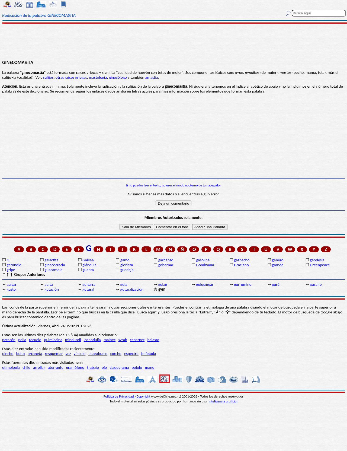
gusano (316, 284)
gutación (51, 289)
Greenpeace (320, 264)
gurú (275, 284)
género (278, 260)
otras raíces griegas (71, 77)
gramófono (75, 367)
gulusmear (204, 284)
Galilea (88, 260)
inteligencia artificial (223, 401)
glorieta (126, 264)
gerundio (14, 264)
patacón (8, 339)
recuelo (35, 339)
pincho (7, 353)
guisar (12, 284)
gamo (125, 260)
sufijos (48, 77)
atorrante (55, 367)
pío (104, 367)
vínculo (80, 353)
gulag (162, 284)
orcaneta (35, 353)
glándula (89, 264)
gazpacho (241, 260)
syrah (122, 339)
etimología (11, 367)
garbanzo (166, 260)
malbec (109, 339)
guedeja (127, 269)
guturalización (131, 289)
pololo (137, 367)
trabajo (93, 367)
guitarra (88, 284)
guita (48, 284)
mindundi (73, 339)
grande (277, 264)
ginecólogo (118, 77)
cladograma (119, 367)
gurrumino (243, 284)
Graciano (241, 264)
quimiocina (53, 339)
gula (123, 284)
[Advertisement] (173, 41)
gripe (11, 269)
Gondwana (205, 264)
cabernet (137, 339)
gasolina (203, 260)
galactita (51, 260)
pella (22, 339)
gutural (88, 289)
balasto (153, 339)
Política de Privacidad (119, 396)
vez (68, 353)
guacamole (53, 269)
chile (26, 367)
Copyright (143, 396)
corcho (115, 353)
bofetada (148, 353)
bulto (20, 353)
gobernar (166, 264)
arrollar (39, 367)
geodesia (317, 260)
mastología (98, 77)
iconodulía (92, 339)
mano (149, 367)
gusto (11, 289)
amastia (151, 77)
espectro (131, 353)
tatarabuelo (98, 353)
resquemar (54, 353)
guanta (88, 269)
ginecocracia (54, 264)
